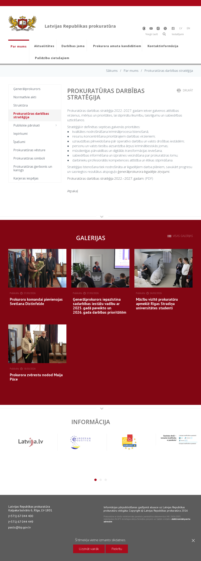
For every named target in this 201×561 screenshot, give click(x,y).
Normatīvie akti (24, 97)
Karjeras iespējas (26, 178)
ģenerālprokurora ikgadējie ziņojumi (143, 171)
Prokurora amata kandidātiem (116, 46)
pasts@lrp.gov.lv (19, 527)
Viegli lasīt (151, 34)
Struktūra (20, 105)
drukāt (188, 90)
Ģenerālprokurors (26, 89)
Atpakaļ (72, 191)
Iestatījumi (178, 34)
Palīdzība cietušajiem (52, 58)
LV (180, 28)
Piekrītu (116, 548)
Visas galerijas (183, 236)
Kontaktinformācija (163, 46)
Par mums (19, 46)
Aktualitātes (44, 46)
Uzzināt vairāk (89, 548)
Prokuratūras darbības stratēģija (31, 115)
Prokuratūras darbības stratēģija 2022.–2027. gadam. (105, 178)
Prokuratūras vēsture (29, 150)
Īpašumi (19, 142)
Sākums (112, 70)
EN (188, 28)
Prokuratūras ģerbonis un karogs (32, 168)
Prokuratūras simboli (29, 158)
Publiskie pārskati (36, 125)
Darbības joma (73, 46)
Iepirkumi (20, 133)
